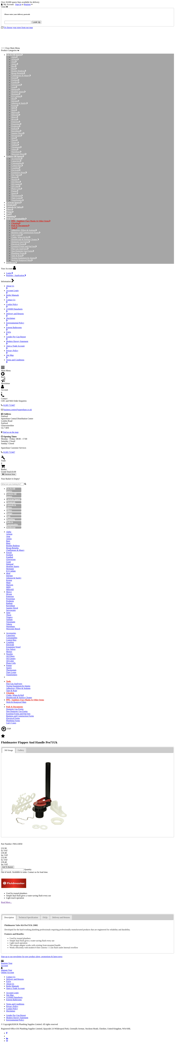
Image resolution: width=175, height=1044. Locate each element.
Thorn (14, 140)
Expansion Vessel (19, 172)
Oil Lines (15, 186)
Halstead (15, 89)
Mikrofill (15, 115)
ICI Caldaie (16, 96)
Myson (14, 119)
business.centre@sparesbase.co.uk (18, 410)
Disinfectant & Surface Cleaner (25, 239)
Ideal (14, 99)
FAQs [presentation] (45, 917)
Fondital (15, 82)
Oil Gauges (16, 184)
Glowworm (16, 85)
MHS (14, 108)
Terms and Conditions (15, 1004)
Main (14, 110)
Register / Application (16, 275)
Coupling (15, 168)
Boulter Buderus (18, 71)
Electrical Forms (18, 244)
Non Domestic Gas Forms (22, 251)
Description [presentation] (9, 917)
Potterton (15, 122)
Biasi (14, 68)
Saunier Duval (18, 133)
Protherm (15, 126)
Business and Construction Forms (25, 232)
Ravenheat (16, 131)
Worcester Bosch (19, 154)
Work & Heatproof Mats (22, 260)
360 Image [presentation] (8, 750)
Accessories (16, 159)
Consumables (17, 163)
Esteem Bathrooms (14, 1000)
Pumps (14, 191)
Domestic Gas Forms (20, 242)
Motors (15, 177)
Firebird (15, 80)
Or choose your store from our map (18, 27)
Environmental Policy (15, 1020)
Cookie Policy (12, 1009)
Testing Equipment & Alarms (24, 258)
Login (9, 273)
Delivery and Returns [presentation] (61, 917)
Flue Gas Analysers (20, 249)
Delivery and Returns (15, 979)
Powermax (16, 124)
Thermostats (17, 196)
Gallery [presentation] (21, 750)
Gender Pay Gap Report (16, 1015)
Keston (14, 105)
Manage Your (7, 971)
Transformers (17, 200)
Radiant (15, 129)
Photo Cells (16, 189)
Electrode (16, 170)
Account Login (12, 993)
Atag (14, 62)
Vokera (14, 149)
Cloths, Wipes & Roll (20, 237)
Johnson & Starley (19, 103)
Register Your (6, 964)
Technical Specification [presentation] (28, 917)
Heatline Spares (18, 92)
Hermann (15, 94)
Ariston (15, 59)
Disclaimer (10, 1011)
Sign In (18, 4)
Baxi (14, 66)
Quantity (27, 869)
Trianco (15, 142)
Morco (14, 117)
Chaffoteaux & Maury (21, 75)
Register (27, 4)
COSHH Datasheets (14, 997)
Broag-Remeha (18, 73)
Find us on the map (10, 432)
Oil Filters (16, 182)
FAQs (8, 981)
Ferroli (14, 78)
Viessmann (16, 147)
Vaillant (15, 145)
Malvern (15, 112)
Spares (14, 193)
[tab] (8, 750)
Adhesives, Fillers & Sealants (24, 230)
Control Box (17, 165)
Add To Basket (7, 867)
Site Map (10, 995)
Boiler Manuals (12, 986)
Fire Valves (16, 175)
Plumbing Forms (18, 253)
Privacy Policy (12, 1006)
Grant (14, 87)
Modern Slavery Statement (17, 1018)
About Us (10, 984)
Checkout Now (8, 474)
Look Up (36, 22)
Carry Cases (17, 235)
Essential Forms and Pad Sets (24, 246)
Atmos (14, 64)
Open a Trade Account (15, 988)
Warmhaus (16, 152)
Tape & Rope (17, 256)
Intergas (15, 101)
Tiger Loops (17, 198)
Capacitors (16, 161)
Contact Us (10, 977)
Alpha (14, 57)
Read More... (6, 902)
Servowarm (16, 135)
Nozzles (15, 179)
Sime (14, 138)
